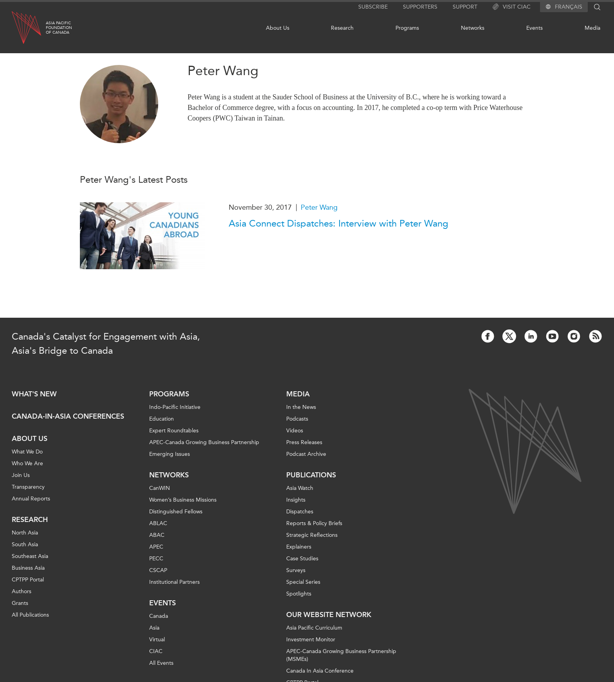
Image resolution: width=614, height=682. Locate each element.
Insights (295, 500)
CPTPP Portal (28, 579)
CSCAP (158, 570)
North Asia (25, 532)
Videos (294, 430)
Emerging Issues (169, 454)
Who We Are (27, 463)
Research (342, 28)
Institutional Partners (174, 582)
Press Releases (304, 442)
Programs (407, 28)
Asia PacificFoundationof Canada (59, 28)
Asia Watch (299, 488)
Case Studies (302, 558)
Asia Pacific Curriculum (314, 627)
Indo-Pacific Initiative (174, 407)
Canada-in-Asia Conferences (68, 416)
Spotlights (298, 593)
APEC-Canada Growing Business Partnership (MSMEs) (341, 655)
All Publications (30, 615)
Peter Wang (319, 207)
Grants (20, 603)
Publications (311, 475)
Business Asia (28, 568)
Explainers (298, 546)
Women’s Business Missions (183, 500)
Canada (158, 616)
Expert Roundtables (174, 430)
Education (161, 419)
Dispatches (299, 511)
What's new (34, 394)
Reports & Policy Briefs (314, 523)
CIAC (156, 651)
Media (592, 28)
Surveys (295, 570)
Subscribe (373, 7)
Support (465, 7)
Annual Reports (31, 498)
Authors (21, 591)
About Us (277, 28)
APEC (156, 546)
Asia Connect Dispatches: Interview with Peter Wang (338, 223)
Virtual (157, 639)
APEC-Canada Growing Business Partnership (204, 442)
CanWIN (159, 488)
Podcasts (297, 419)
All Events (161, 663)
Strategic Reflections (312, 535)
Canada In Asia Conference (320, 671)
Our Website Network (328, 614)
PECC (156, 558)
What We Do (27, 451)
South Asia (25, 544)
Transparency (28, 487)
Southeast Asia (30, 556)
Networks (472, 28)
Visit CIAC (512, 7)
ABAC (156, 535)
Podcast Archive (306, 454)
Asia (154, 627)
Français (568, 7)
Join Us (21, 475)
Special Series (303, 582)
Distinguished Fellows (175, 511)
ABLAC (158, 523)
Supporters (420, 7)
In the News (301, 407)
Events (534, 28)
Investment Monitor (310, 639)
